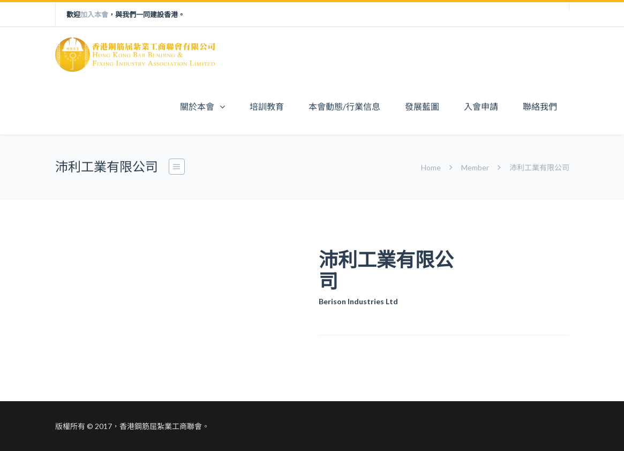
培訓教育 (267, 106)
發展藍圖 (422, 106)
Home (431, 167)
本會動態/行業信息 (344, 106)
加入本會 (94, 14)
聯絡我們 (540, 106)
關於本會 (197, 106)
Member (475, 167)
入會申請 (481, 106)
